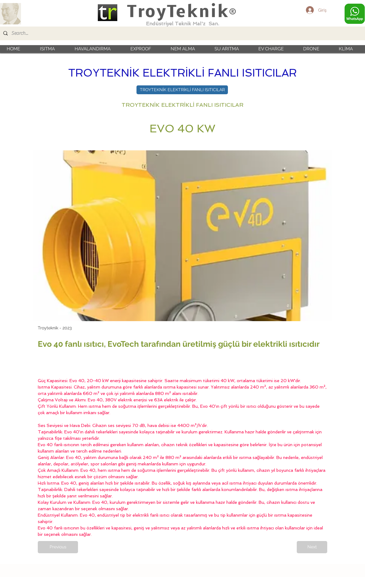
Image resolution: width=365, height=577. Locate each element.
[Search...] (182, 33)
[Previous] (58, 547)
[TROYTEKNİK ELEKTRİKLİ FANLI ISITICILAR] (182, 89)
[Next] (312, 547)
